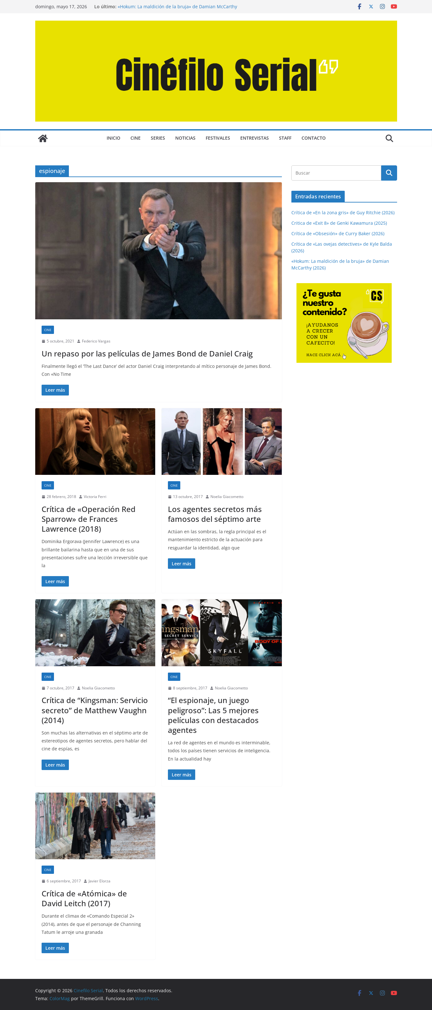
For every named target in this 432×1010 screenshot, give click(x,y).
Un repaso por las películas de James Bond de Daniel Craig (147, 353)
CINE (135, 138)
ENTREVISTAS (254, 138)
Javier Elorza (99, 881)
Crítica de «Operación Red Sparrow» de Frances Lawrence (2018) (89, 519)
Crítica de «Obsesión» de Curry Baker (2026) (337, 233)
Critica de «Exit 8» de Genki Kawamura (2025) (339, 223)
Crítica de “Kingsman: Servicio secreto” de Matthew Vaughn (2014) (95, 710)
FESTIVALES (218, 138)
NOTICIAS (185, 138)
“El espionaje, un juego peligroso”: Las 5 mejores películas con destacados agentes (213, 715)
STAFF (285, 138)
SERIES (158, 138)
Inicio (113, 138)
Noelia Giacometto (226, 496)
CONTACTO (314, 138)
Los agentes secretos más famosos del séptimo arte (215, 514)
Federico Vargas (96, 341)
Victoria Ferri (95, 496)
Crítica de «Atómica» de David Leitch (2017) (84, 898)
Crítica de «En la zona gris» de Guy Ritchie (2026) (343, 212)
